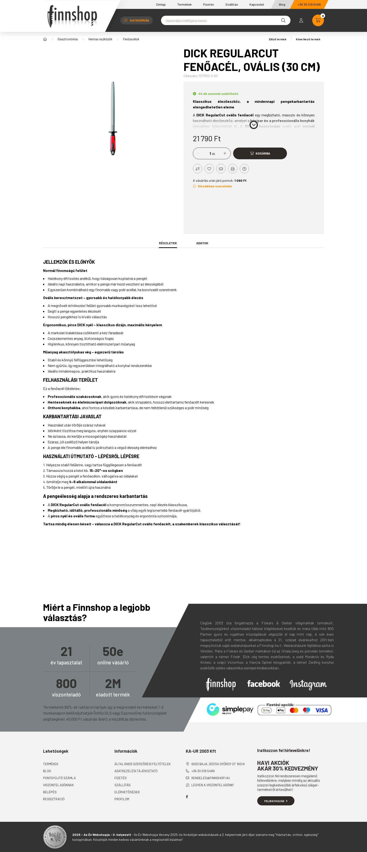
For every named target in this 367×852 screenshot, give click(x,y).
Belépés (50, 792)
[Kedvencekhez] (209, 168)
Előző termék (276, 39)
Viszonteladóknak (58, 785)
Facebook (263, 683)
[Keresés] (283, 20)
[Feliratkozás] (212, 186)
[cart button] (318, 20)
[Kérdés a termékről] (244, 168)
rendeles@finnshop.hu (210, 778)
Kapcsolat (257, 4)
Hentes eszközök (100, 39)
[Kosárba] (260, 153)
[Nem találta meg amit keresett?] (225, 20)
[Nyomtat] (232, 168)
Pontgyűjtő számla (59, 778)
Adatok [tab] (202, 243)
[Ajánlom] (221, 168)
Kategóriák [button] (136, 20)
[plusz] (224, 153)
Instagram (308, 685)
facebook (186, 796)
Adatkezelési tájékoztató (136, 771)
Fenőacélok (131, 39)
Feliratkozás (275, 801)
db (213, 153)
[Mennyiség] (206, 153)
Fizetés (208, 4)
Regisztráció (54, 799)
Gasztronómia (68, 39)
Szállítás (231, 4)
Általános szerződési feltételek (142, 764)
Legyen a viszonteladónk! (212, 785)
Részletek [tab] (168, 243)
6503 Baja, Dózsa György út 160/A (218, 764)
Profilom (121, 799)
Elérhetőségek (127, 792)
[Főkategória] (45, 39)
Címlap (161, 4)
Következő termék (310, 39)
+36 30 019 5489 (309, 4)
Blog (282, 4)
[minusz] (198, 153)
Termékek (184, 4)
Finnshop (221, 685)
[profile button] (301, 20)
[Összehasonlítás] (197, 168)
